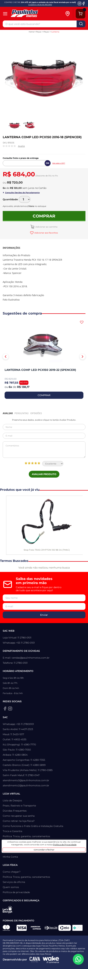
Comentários (44, 449)
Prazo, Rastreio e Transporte (19, 805)
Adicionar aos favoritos (46, 232)
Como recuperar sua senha (19, 815)
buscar (81, 23)
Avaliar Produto (44, 474)
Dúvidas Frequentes (15, 810)
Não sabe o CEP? (58, 163)
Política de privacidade (16, 892)
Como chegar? (11, 871)
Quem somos (11, 887)
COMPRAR (44, 395)
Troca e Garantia (12, 831)
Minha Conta (10, 856)
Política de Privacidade (64, 844)
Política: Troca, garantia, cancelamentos (26, 836)
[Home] (33, 14)
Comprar (44, 216)
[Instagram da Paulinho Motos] (80, 3)
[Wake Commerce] (51, 959)
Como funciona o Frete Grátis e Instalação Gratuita (33, 826)
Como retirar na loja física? (19, 820)
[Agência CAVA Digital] (35, 959)
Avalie (21, 146)
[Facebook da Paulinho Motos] (83, 3)
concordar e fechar (44, 849)
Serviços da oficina (14, 882)
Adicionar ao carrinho (46, 226)
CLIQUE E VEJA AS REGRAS (40, 4)
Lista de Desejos (12, 800)
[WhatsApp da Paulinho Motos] (78, 959)
